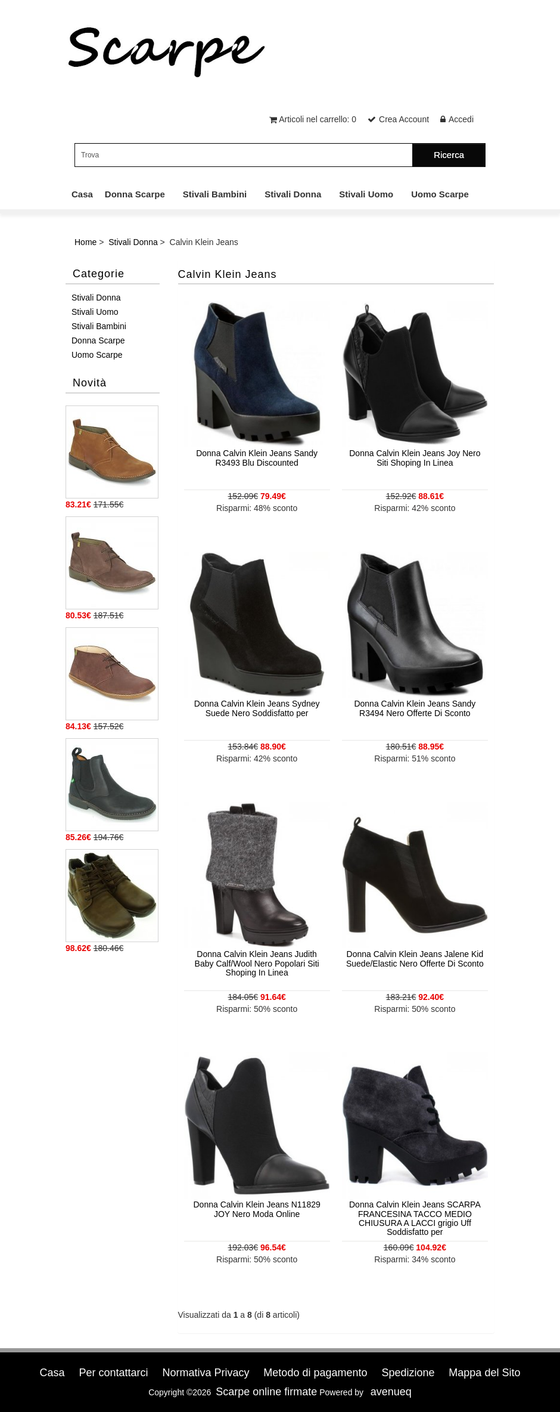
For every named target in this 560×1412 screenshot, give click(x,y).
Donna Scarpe (135, 194)
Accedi (461, 119)
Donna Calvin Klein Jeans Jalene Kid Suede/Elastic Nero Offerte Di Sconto (415, 958)
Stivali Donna (293, 194)
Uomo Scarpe (440, 194)
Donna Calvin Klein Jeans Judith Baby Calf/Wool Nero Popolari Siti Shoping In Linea (257, 963)
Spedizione (407, 1373)
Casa (82, 194)
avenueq (391, 1392)
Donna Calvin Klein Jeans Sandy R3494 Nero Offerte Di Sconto (414, 708)
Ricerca (449, 155)
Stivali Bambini (215, 194)
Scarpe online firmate (266, 1392)
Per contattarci (113, 1373)
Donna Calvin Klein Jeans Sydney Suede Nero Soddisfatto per (257, 708)
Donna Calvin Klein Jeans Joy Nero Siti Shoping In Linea (414, 457)
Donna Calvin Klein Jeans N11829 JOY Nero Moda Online (257, 1209)
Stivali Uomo (366, 194)
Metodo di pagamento (315, 1373)
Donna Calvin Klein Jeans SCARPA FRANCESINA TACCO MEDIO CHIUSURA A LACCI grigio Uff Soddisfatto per (415, 1218)
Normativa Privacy (205, 1373)
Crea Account (404, 119)
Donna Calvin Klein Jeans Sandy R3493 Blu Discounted (257, 457)
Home (85, 242)
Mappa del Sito (484, 1373)
